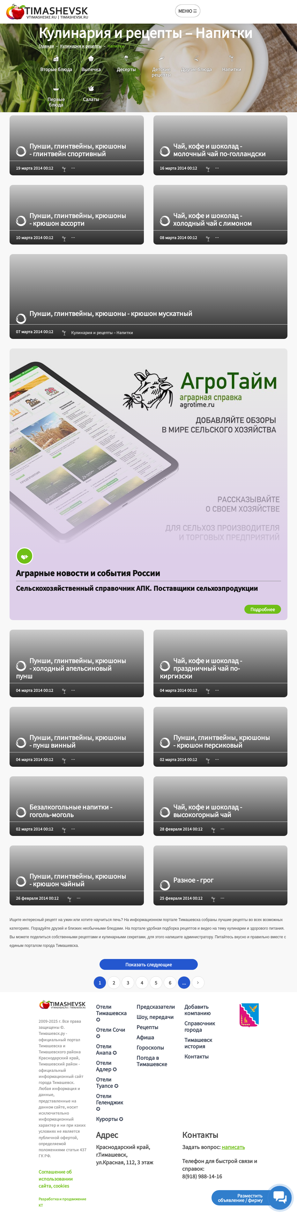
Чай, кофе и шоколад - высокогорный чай (201, 810)
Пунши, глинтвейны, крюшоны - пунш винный (71, 741)
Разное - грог (186, 880)
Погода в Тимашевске (152, 1060)
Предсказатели (156, 1006)
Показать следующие (148, 964)
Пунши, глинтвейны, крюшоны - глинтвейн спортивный (71, 149)
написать (233, 1147)
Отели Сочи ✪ (110, 1032)
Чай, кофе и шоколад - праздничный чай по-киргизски (201, 667)
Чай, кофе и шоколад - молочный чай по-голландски (213, 149)
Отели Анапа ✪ (106, 1049)
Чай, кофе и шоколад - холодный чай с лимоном (206, 219)
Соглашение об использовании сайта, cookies (56, 1178)
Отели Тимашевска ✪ (111, 1012)
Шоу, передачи (155, 1017)
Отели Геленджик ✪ (109, 1102)
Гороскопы (150, 1047)
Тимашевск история (198, 1042)
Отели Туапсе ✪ (107, 1082)
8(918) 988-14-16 (202, 1176)
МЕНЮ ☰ (187, 11)
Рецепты (147, 1027)
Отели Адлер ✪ (106, 1065)
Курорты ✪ (109, 1119)
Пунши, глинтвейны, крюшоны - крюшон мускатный (104, 313)
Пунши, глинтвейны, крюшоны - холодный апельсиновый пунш (71, 667)
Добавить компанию (197, 1009)
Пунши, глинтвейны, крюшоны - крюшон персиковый (215, 741)
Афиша (145, 1037)
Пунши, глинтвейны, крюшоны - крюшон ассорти (71, 219)
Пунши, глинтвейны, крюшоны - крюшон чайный (71, 880)
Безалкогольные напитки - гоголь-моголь (64, 810)
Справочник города (199, 1026)
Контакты (196, 1056)
